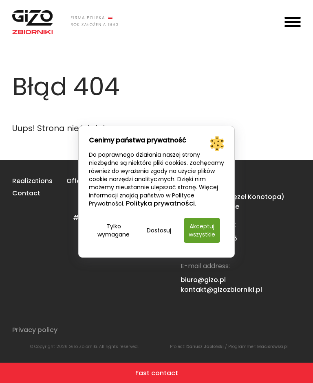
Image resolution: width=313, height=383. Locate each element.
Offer (74, 181)
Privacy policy (34, 330)
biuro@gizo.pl (203, 280)
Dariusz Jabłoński (205, 347)
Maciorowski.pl (272, 347)
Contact (26, 193)
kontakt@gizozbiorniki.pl (221, 289)
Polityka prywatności (160, 203)
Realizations (32, 181)
